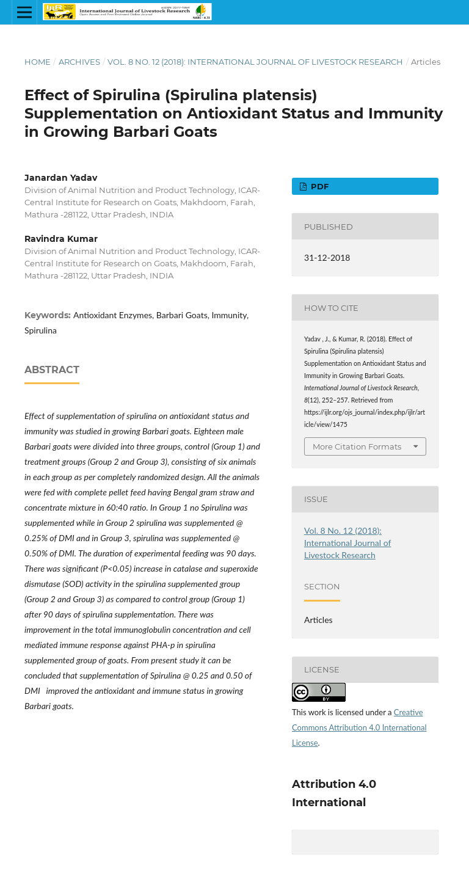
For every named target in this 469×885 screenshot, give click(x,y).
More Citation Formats (357, 446)
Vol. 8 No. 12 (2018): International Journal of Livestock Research (255, 62)
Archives (79, 62)
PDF (318, 186)
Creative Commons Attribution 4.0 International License (359, 727)
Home (37, 62)
